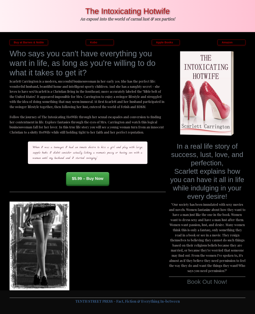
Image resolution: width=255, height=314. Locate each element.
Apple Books (164, 42)
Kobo (93, 42)
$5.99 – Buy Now (87, 178)
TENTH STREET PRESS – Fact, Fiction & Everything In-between (127, 301)
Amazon (227, 42)
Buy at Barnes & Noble (29, 42)
